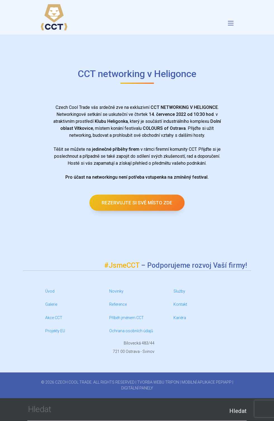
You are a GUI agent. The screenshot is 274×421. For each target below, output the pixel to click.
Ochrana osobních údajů (131, 331)
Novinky (116, 291)
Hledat (238, 411)
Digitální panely (137, 388)
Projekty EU (55, 331)
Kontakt (180, 304)
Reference (118, 304)
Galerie (51, 304)
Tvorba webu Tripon (158, 382)
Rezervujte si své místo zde (137, 202)
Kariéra (179, 317)
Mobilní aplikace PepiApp (207, 382)
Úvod (49, 291)
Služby (179, 291)
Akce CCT (53, 317)
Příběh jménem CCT (126, 317)
